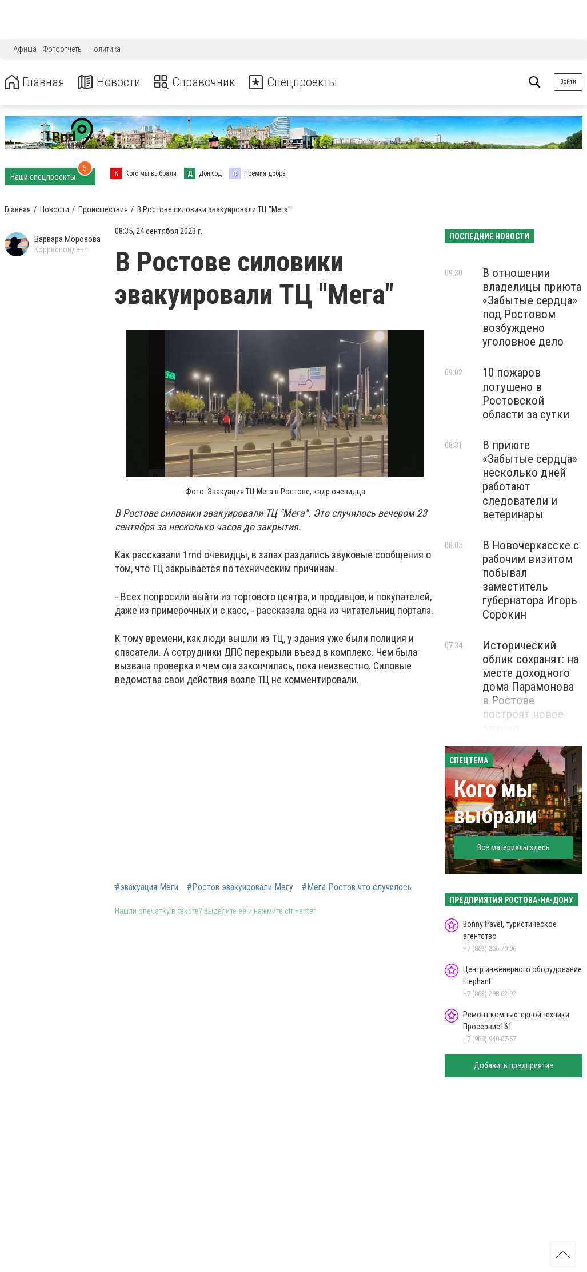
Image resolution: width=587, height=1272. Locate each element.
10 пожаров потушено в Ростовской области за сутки (525, 393)
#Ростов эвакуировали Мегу (240, 887)
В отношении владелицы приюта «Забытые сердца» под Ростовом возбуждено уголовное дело (531, 307)
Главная (36, 82)
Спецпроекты (305, 82)
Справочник (202, 82)
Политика (105, 49)
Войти (568, 81)
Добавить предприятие (513, 1065)
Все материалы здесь (513, 847)
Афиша (25, 49)
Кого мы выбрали (495, 802)
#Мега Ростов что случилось (357, 887)
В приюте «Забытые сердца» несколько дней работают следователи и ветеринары (529, 479)
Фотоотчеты (63, 49)
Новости (113, 82)
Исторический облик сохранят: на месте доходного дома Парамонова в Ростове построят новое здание (530, 687)
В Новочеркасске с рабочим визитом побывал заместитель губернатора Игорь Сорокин (530, 579)
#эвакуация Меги (146, 887)
